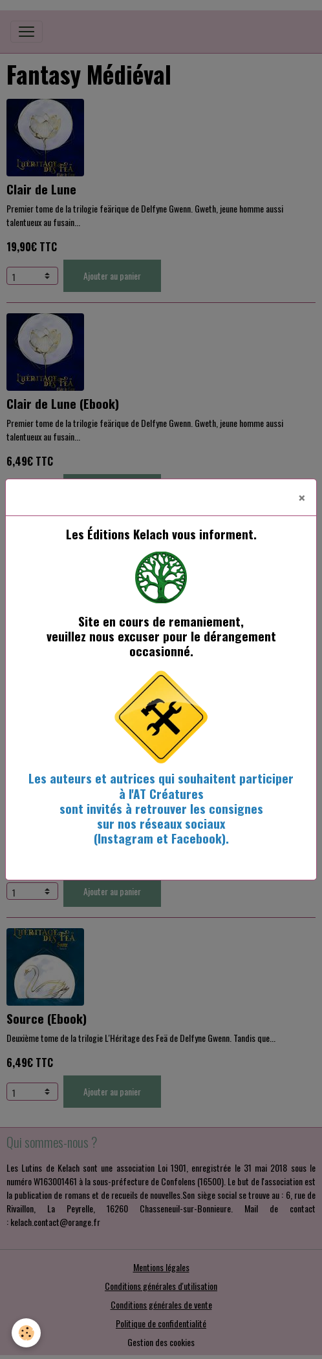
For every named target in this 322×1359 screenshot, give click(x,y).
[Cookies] (26, 1332)
